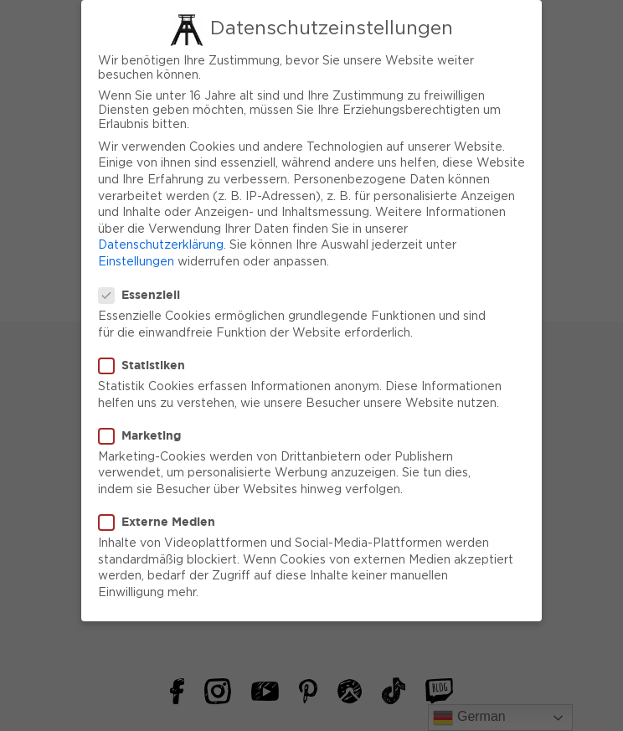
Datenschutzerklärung (161, 238)
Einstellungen (136, 254)
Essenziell (144, 286)
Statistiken (147, 356)
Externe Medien (162, 513)
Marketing (145, 427)
